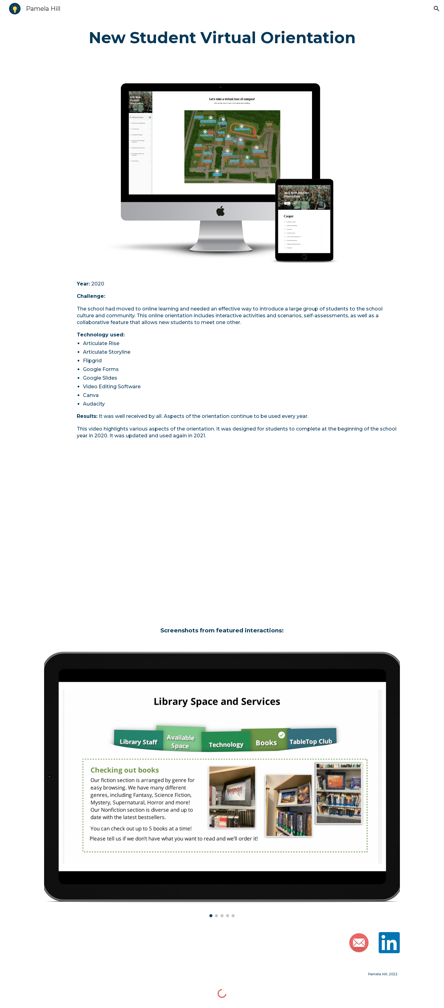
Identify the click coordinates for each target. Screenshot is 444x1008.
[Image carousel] (222, 785)
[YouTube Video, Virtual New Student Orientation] (222, 533)
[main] (222, 38)
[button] (436, 8)
